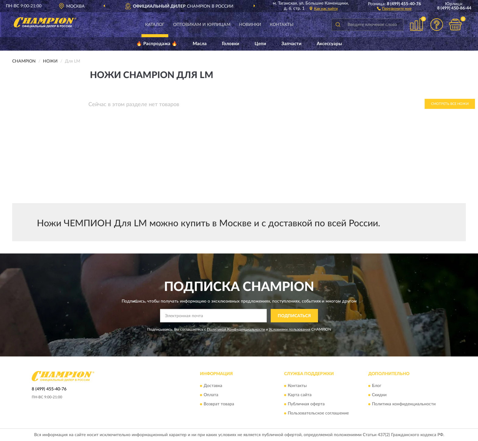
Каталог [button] (155, 25)
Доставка (213, 386)
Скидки (379, 395)
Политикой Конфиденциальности (236, 329)
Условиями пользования (289, 329)
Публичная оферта (306, 404)
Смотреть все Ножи (450, 104)
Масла (200, 43)
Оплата (211, 395)
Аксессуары (329, 43)
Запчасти (291, 43)
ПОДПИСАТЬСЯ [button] (294, 316)
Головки (230, 43)
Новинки (250, 25)
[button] (394, 8)
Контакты (282, 25)
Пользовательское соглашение (318, 413)
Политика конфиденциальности (404, 404)
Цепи (260, 43)
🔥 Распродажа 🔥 (156, 43)
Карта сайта (300, 395)
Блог (376, 386)
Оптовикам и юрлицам (201, 25)
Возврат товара (219, 404)
